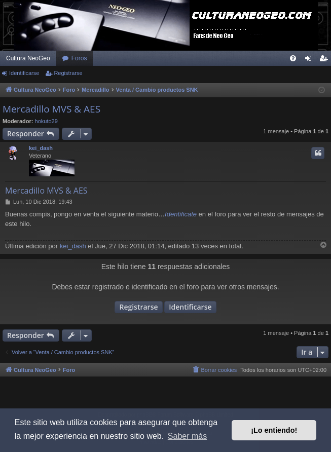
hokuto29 (46, 121)
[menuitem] (293, 58)
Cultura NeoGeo (28, 58)
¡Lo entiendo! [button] (274, 430)
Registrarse (68, 73)
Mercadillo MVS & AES (51, 109)
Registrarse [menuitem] (325, 60)
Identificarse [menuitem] (310, 60)
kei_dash (41, 148)
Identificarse (24, 73)
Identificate (181, 214)
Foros (79, 58)
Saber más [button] (187, 436)
